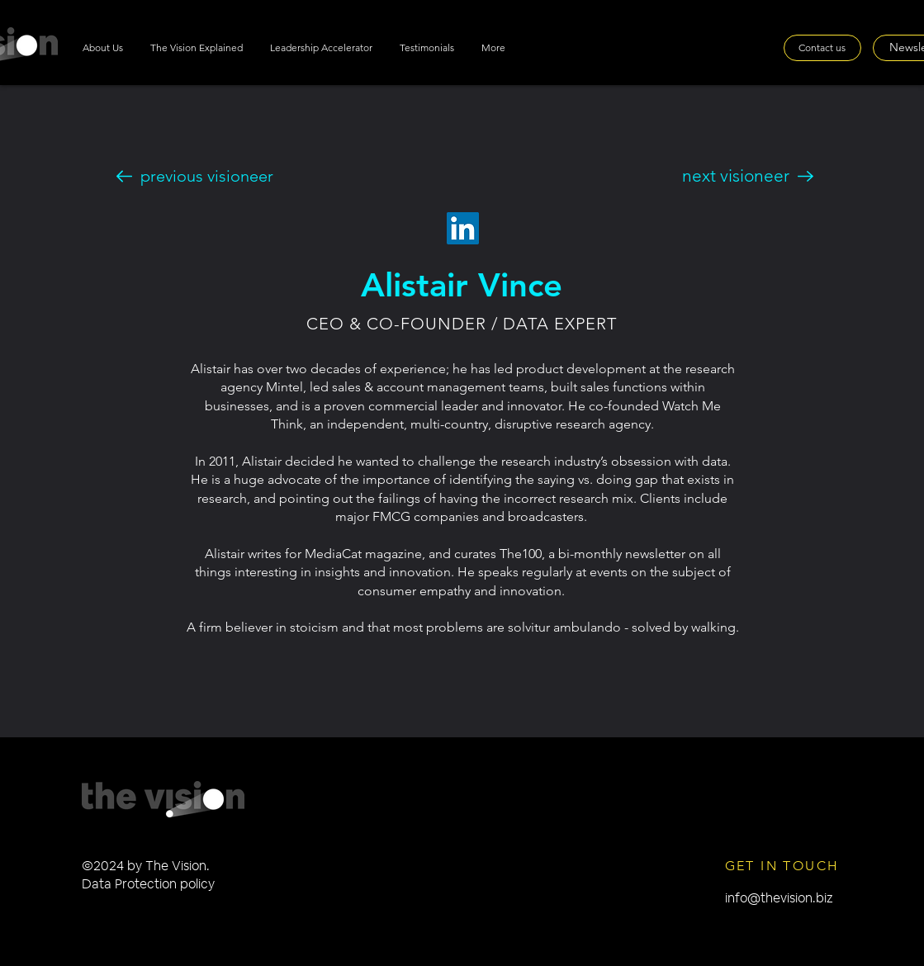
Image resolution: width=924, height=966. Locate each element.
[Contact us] (822, 48)
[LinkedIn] (463, 228)
